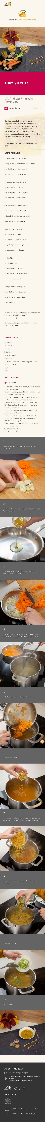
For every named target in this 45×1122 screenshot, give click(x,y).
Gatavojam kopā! (27, 20)
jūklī (16, 325)
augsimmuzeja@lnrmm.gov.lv (19, 1073)
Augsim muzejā (13, 1069)
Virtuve (13, 20)
